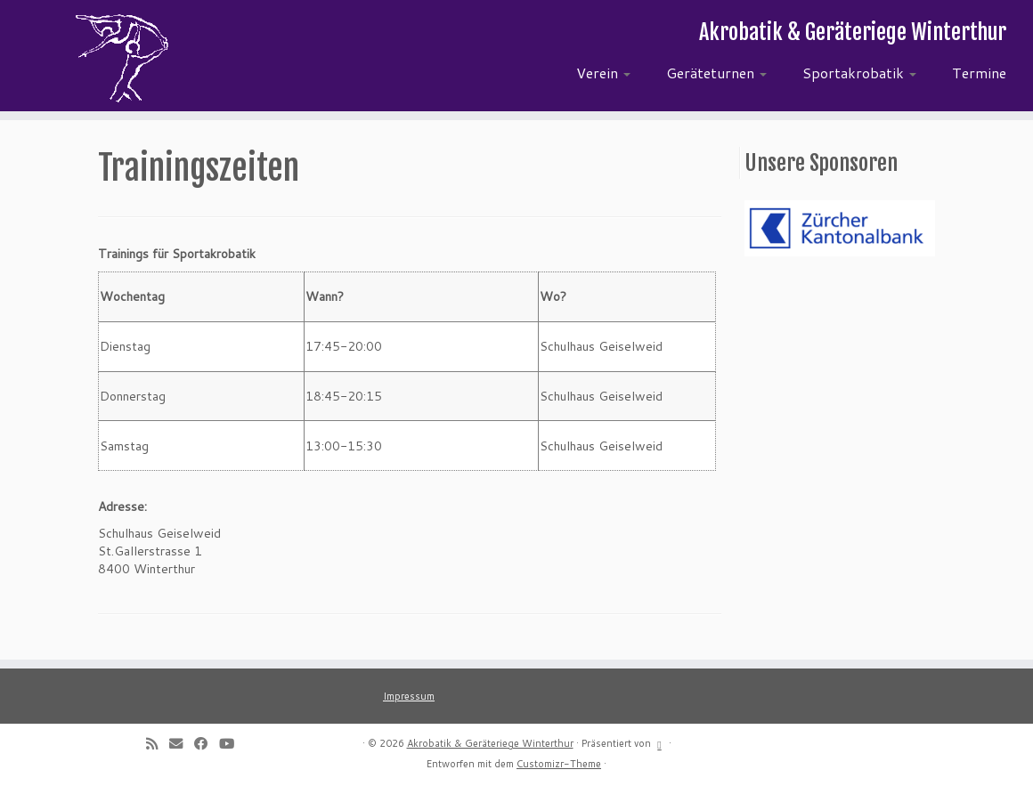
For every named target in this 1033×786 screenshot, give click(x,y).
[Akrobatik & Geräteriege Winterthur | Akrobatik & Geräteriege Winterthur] (120, 57)
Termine (979, 72)
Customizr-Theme (558, 764)
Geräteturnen (716, 72)
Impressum (409, 696)
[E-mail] (181, 743)
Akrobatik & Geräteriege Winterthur (490, 743)
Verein (603, 72)
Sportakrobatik (859, 72)
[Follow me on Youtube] (232, 743)
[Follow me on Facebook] (206, 743)
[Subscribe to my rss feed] (157, 743)
